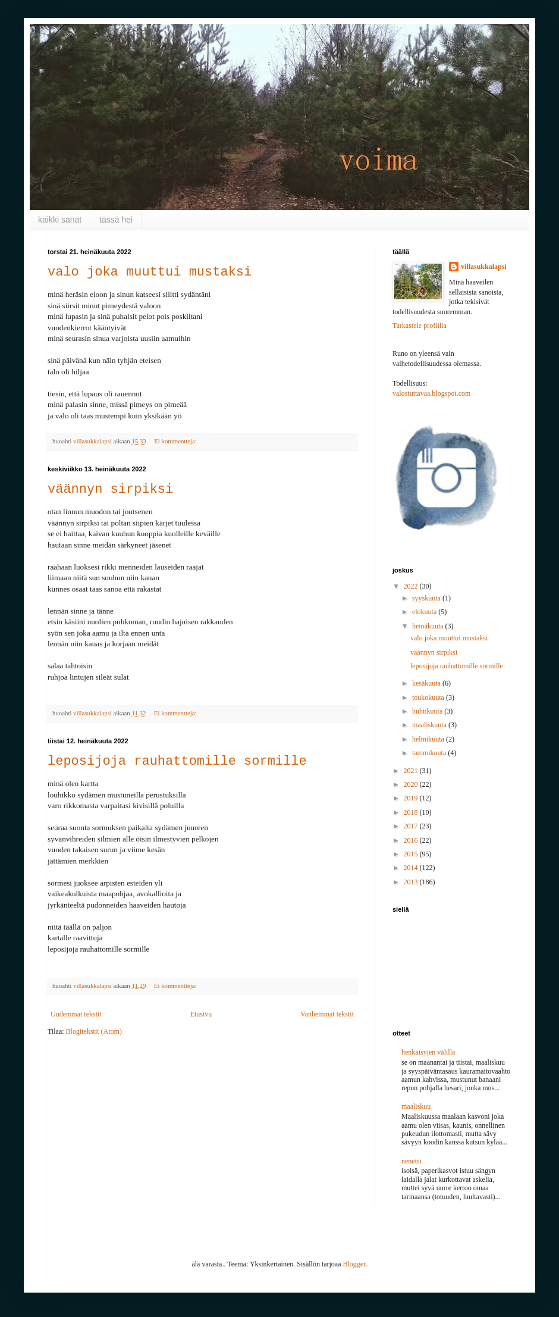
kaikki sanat (59, 219)
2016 (412, 840)
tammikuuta (430, 753)
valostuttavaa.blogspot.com (431, 393)
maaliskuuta (430, 725)
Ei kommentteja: (176, 441)
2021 (412, 771)
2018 (412, 812)
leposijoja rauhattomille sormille (177, 761)
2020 (412, 784)
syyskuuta (427, 598)
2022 (412, 586)
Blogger (354, 1264)
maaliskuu (416, 1106)
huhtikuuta (428, 711)
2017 (412, 826)
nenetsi (411, 1161)
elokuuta (425, 612)
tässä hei (116, 219)
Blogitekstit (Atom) (94, 1031)
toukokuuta (429, 697)
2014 (412, 868)
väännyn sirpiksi (110, 489)
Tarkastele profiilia (419, 325)
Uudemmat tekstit (76, 1014)
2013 (412, 882)
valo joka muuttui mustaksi (150, 272)
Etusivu (201, 1014)
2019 (412, 798)
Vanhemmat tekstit (327, 1014)
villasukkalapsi (484, 266)
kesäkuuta (427, 683)
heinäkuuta (428, 626)
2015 (412, 854)
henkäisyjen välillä (428, 1052)
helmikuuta (429, 739)
